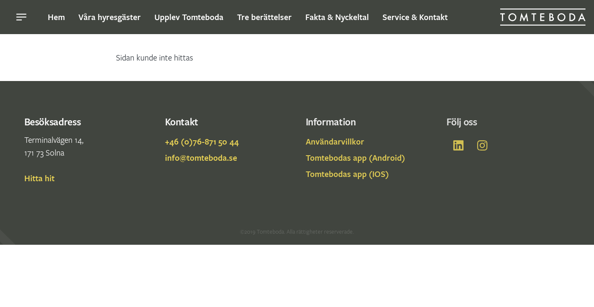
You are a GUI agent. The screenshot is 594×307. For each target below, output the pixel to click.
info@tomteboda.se (201, 157)
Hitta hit (39, 178)
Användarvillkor (335, 141)
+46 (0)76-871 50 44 (202, 141)
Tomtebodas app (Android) (355, 157)
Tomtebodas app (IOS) (347, 174)
